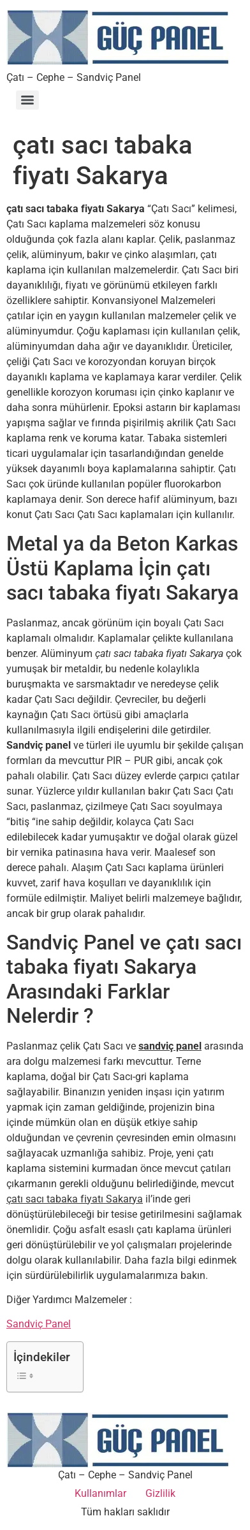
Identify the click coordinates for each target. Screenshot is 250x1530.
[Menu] (27, 100)
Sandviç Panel (38, 1324)
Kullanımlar (100, 1493)
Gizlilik (160, 1493)
